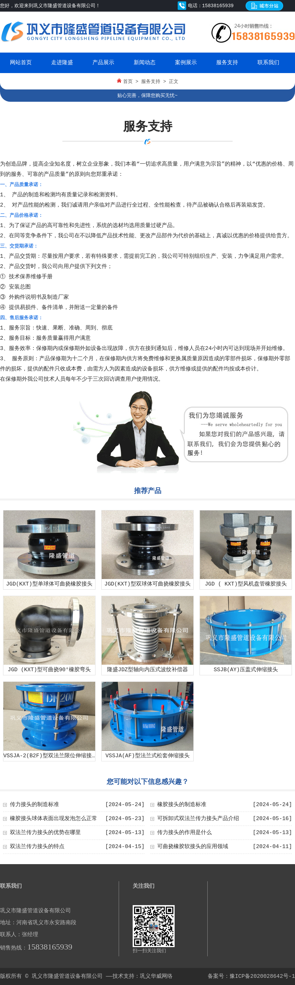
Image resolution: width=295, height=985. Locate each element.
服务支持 (227, 63)
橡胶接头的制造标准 (181, 805)
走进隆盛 (62, 63)
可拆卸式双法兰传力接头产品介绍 (198, 819)
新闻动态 (145, 63)
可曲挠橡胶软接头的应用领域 (192, 847)
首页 (128, 81)
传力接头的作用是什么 (184, 833)
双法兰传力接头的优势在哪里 (45, 833)
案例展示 (186, 63)
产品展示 (103, 63)
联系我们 (268, 63)
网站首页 (21, 63)
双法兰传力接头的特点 (37, 847)
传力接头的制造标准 (34, 805)
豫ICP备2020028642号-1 (262, 976)
